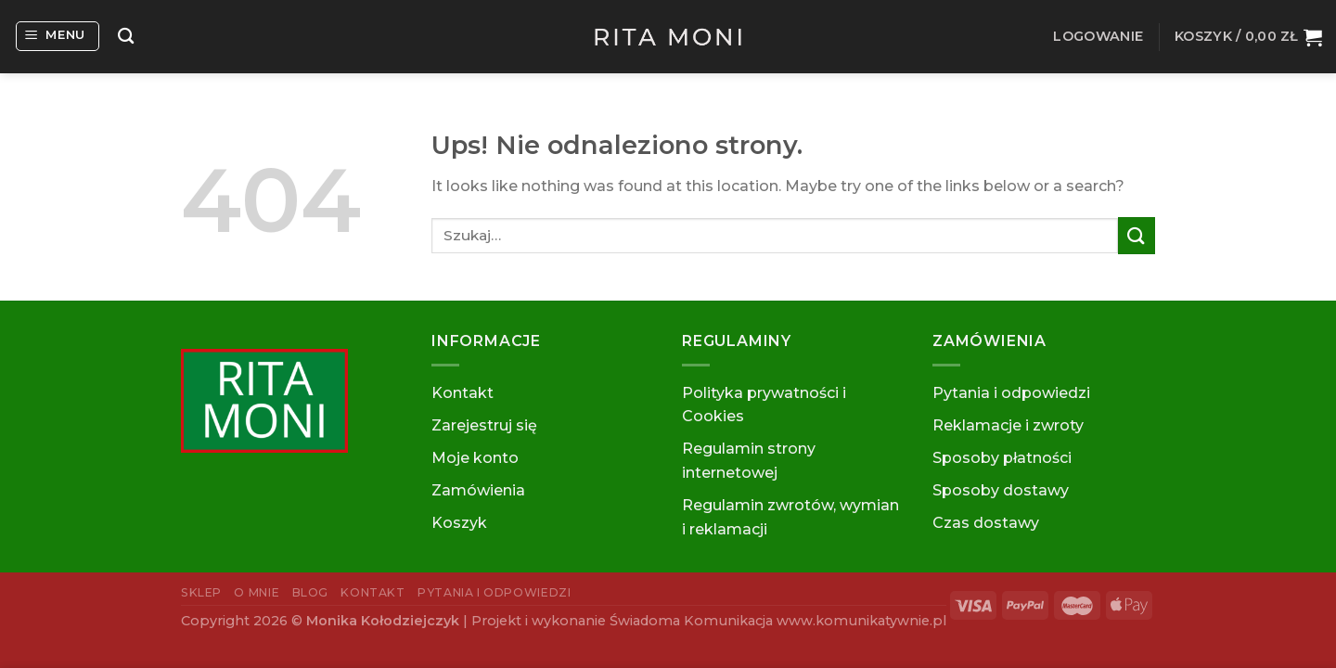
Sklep (201, 592)
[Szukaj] (126, 37)
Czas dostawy (985, 523)
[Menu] (58, 36)
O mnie (256, 592)
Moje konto (475, 458)
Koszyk (459, 523)
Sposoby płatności (1002, 458)
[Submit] (1136, 235)
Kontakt (462, 393)
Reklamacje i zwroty (1008, 425)
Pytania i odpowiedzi (1011, 393)
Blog (310, 592)
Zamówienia (478, 490)
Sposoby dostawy (1000, 490)
